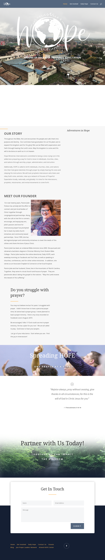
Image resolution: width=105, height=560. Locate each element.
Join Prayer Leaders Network (26, 547)
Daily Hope (84, 4)
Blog (12, 547)
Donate (51, 544)
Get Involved (74, 4)
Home (65, 4)
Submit (77, 526)
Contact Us (94, 4)
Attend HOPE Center (46, 547)
